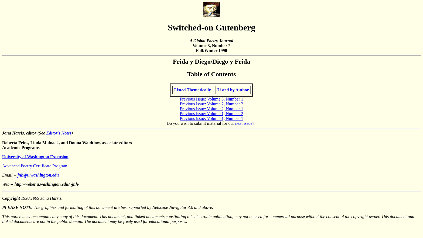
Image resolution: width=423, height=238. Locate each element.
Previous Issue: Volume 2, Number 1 (211, 108)
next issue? (245, 123)
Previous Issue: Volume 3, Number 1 (211, 99)
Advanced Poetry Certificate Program (34, 166)
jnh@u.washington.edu (38, 175)
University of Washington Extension (35, 156)
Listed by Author (233, 90)
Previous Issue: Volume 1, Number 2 (211, 113)
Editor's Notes (58, 133)
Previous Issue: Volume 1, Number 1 (211, 118)
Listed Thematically (192, 90)
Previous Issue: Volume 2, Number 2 (211, 104)
